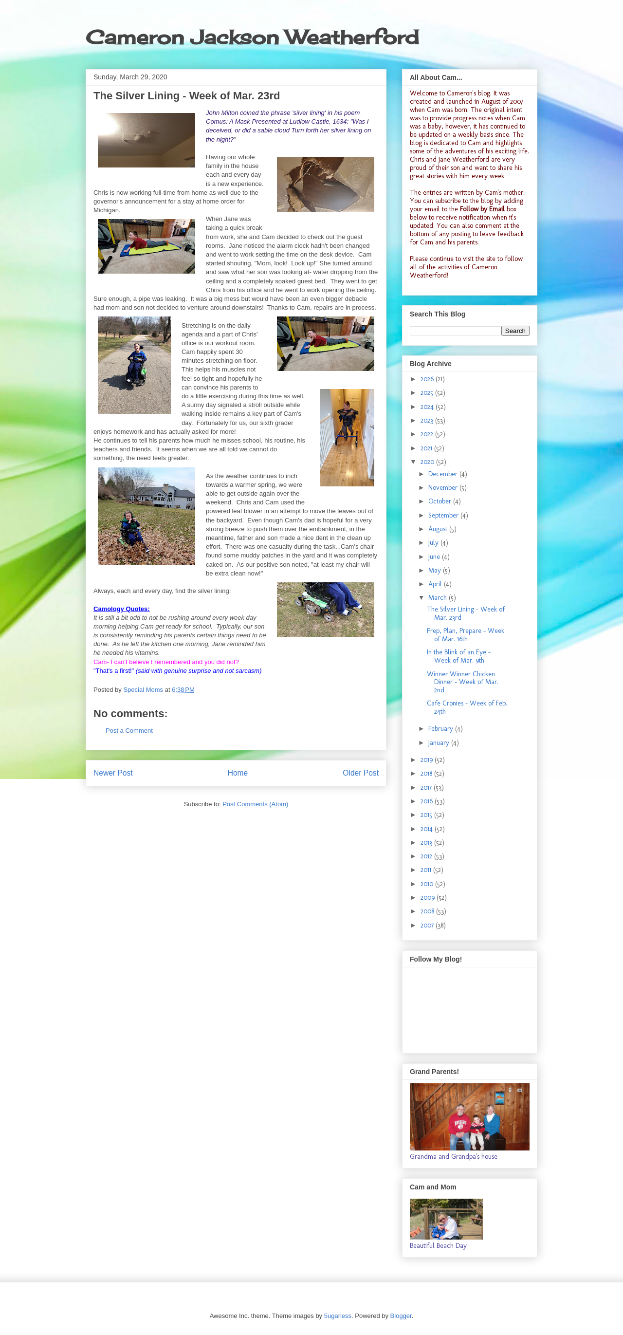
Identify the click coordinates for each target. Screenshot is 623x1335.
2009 (429, 897)
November (443, 487)
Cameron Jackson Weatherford (252, 37)
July (434, 542)
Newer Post (113, 773)
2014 (428, 829)
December (443, 474)
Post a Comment (129, 730)
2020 (428, 462)
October (440, 501)
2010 (428, 884)
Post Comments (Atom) (255, 804)
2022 (428, 434)
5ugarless (337, 1315)
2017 (427, 787)
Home (238, 773)
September (444, 515)
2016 (428, 801)
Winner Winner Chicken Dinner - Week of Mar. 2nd (462, 682)
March (438, 597)
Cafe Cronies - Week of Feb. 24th (467, 707)
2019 (428, 760)
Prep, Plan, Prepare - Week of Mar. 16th (465, 635)
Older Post (361, 773)
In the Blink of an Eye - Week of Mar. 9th (459, 656)
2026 (428, 379)
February (441, 728)
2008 (428, 911)
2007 (428, 925)
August (438, 529)
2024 (428, 407)
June (435, 557)
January (439, 743)
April (436, 584)
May (435, 570)
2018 (427, 773)
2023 (428, 420)
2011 (427, 870)
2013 (427, 842)
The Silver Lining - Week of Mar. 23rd (466, 613)
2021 (427, 448)
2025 (428, 393)
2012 (427, 856)
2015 (427, 815)
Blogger (401, 1315)
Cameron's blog (468, 93)
